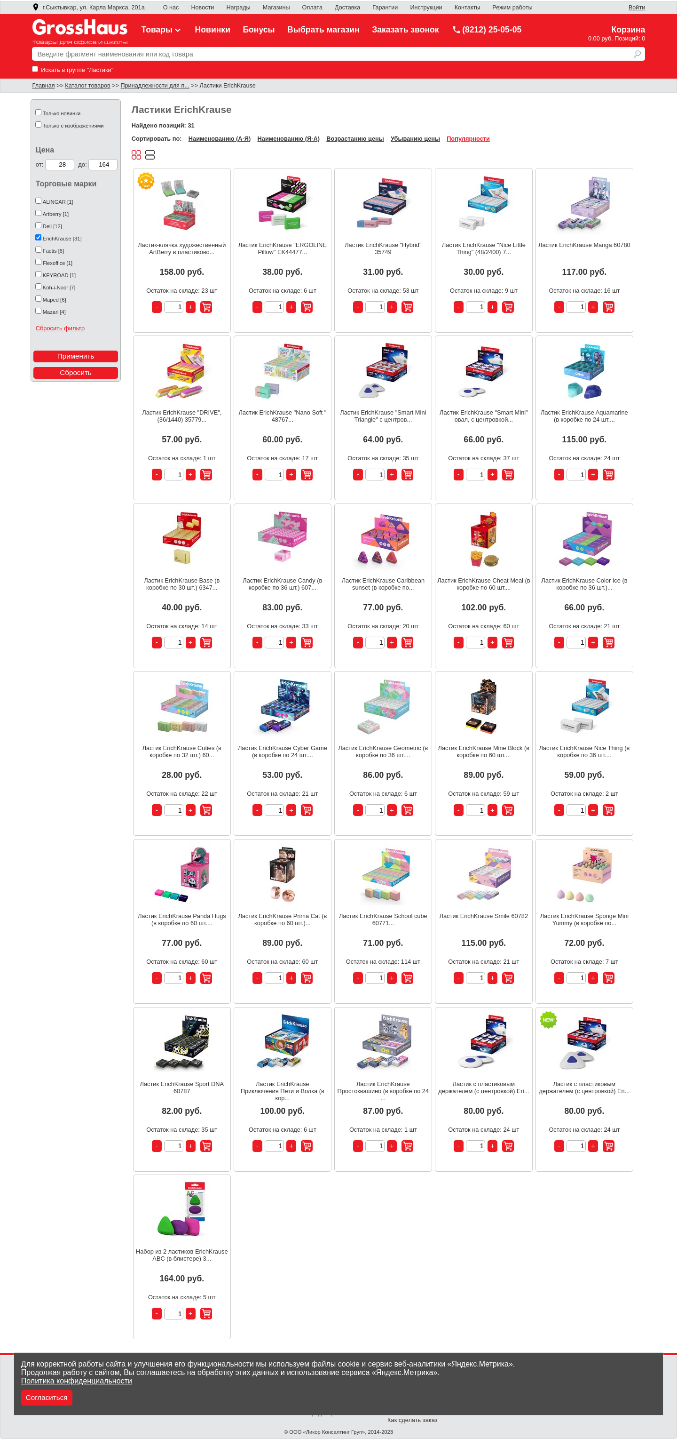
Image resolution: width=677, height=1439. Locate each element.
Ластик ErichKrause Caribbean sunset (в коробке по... (383, 584)
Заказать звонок (405, 29)
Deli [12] (52, 226)
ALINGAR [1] (58, 202)
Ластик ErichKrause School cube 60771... (383, 919)
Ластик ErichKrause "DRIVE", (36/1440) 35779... (181, 416)
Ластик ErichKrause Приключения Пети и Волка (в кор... (282, 1091)
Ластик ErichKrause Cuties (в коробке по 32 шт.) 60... (181, 751)
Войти (637, 7)
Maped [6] (54, 300)
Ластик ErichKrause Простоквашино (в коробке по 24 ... (383, 1091)
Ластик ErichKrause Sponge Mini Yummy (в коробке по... (584, 919)
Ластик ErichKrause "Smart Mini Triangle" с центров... (383, 416)
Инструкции (426, 7)
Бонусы (259, 29)
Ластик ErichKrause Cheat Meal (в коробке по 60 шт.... (483, 584)
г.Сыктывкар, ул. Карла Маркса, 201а (88, 7)
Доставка (347, 7)
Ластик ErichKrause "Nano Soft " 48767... (282, 416)
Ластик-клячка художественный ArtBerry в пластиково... (182, 248)
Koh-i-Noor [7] (59, 287)
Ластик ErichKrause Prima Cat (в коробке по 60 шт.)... (282, 919)
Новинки (212, 29)
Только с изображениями (73, 125)
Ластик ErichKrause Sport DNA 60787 (182, 1087)
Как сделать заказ (412, 1419)
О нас (171, 7)
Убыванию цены (415, 138)
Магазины (276, 7)
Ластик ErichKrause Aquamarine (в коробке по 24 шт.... (584, 416)
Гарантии (385, 7)
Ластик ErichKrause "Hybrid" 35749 (383, 248)
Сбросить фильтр (60, 328)
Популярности (468, 138)
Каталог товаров (87, 85)
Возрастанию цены (355, 138)
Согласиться (47, 1397)
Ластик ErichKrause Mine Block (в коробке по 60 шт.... (484, 751)
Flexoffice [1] (57, 263)
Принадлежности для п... (155, 85)
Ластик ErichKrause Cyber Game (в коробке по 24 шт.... (282, 751)
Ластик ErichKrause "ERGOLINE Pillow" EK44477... (282, 248)
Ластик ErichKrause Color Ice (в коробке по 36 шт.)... (584, 584)
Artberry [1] (56, 214)
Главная (43, 85)
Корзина (628, 29)
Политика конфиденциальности (76, 1381)
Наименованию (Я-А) (289, 138)
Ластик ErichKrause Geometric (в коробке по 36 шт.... (383, 751)
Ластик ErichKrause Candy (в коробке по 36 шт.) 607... (282, 584)
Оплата (312, 7)
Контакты (467, 7)
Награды (238, 7)
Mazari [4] (54, 312)
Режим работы (512, 7)
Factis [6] (53, 251)
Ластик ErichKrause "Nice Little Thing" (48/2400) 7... (484, 248)
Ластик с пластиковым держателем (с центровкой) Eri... (483, 1087)
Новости (202, 7)
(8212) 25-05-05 (486, 29)
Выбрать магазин (323, 29)
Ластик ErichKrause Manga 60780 (584, 244)
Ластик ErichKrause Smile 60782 (484, 915)
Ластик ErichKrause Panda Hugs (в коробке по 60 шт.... (182, 919)
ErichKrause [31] (62, 238)
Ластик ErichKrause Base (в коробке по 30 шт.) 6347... (182, 584)
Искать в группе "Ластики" (73, 69)
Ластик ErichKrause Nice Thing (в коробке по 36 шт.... (584, 751)
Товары (162, 29)
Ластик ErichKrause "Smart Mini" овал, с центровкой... (484, 416)
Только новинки (62, 113)
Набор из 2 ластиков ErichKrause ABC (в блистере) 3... (182, 1255)
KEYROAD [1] (59, 275)
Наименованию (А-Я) (220, 138)
